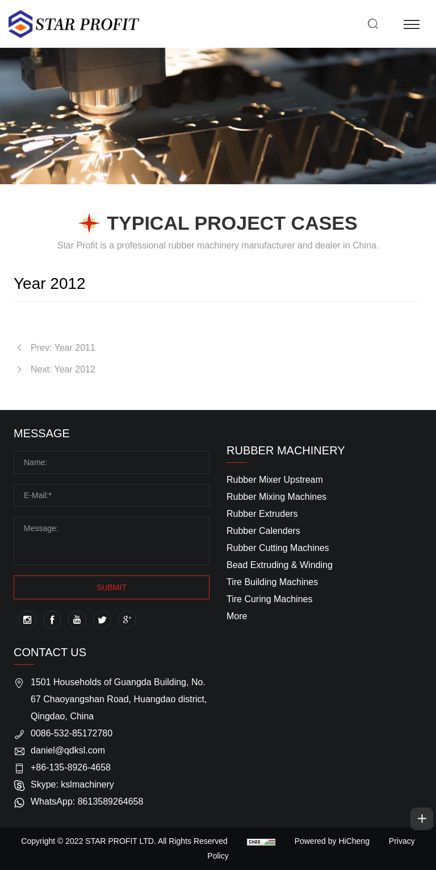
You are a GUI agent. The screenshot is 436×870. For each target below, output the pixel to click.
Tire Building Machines (272, 582)
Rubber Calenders (263, 531)
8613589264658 (111, 801)
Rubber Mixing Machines (276, 497)
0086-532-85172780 (71, 733)
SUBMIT (112, 587)
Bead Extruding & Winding (280, 565)
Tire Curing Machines (269, 599)
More (237, 616)
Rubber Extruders (262, 514)
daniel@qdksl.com (68, 750)
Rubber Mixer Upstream (275, 479)
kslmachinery (87, 784)
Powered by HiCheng (332, 841)
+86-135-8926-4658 (71, 767)
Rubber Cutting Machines (278, 548)
